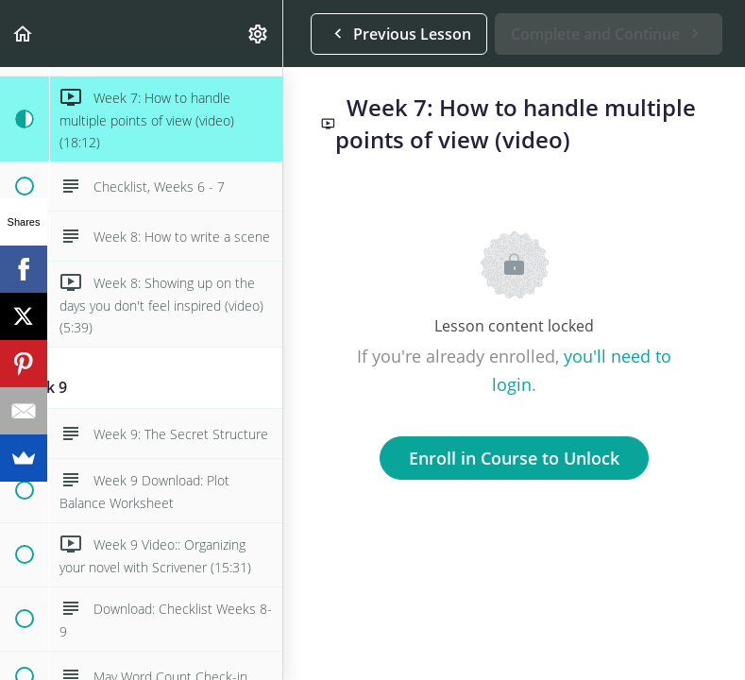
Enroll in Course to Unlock (514, 458)
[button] (23, 33)
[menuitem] (258, 33)
